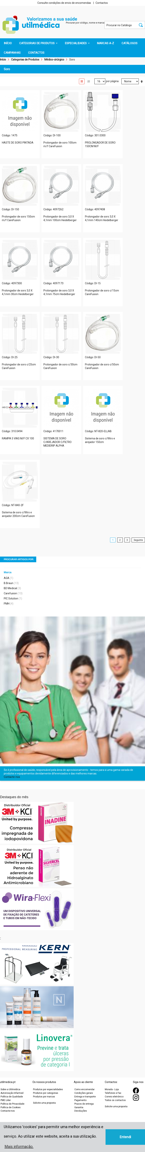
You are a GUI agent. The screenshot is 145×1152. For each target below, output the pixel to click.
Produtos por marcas (44, 1096)
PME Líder (6, 1100)
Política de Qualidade (12, 1096)
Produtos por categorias (45, 1093)
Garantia (78, 1107)
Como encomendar (84, 1089)
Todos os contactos (115, 1100)
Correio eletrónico (114, 1096)
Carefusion (10, 593)
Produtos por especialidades (48, 1089)
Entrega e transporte (85, 1096)
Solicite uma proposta (44, 1103)
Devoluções (80, 1111)
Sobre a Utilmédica (10, 1089)
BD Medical (10, 588)
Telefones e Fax (113, 1093)
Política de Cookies (11, 1107)
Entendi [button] (125, 1137)
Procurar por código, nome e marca (85, 22)
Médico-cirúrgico (54, 59)
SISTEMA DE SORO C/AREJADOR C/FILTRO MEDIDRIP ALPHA (57, 442)
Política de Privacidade (12, 1104)
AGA (6, 578)
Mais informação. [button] (19, 1146)
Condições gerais (83, 1093)
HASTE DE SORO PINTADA (17, 142)
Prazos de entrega (84, 1104)
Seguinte (138, 540)
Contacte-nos (12, 776)
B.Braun (8, 583)
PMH (6, 603)
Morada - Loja (112, 1089)
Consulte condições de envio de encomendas (64, 2)
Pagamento (80, 1100)
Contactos (102, 2)
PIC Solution (11, 598)
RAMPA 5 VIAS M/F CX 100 (18, 438)
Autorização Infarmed (12, 1093)
